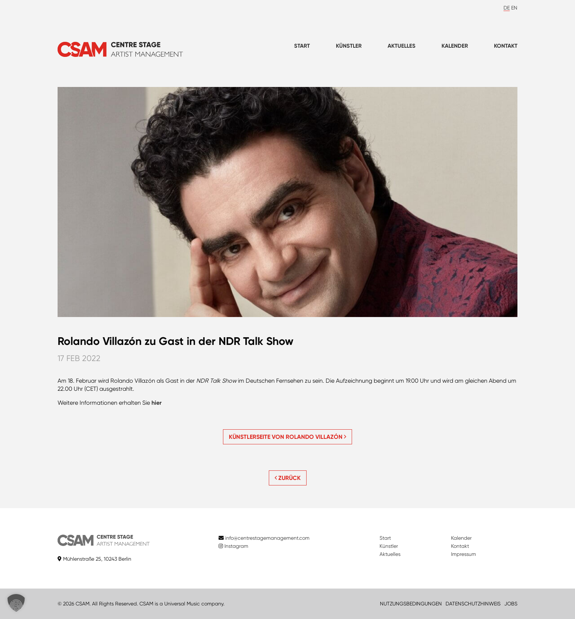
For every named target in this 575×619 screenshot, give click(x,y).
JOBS (510, 604)
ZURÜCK (288, 477)
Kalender (455, 46)
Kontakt (505, 46)
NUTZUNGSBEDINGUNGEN (411, 604)
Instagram (233, 546)
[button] (16, 603)
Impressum (463, 554)
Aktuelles (401, 46)
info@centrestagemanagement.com (267, 538)
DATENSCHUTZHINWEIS (473, 604)
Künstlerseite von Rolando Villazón (287, 436)
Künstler (349, 46)
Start (302, 46)
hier (156, 402)
